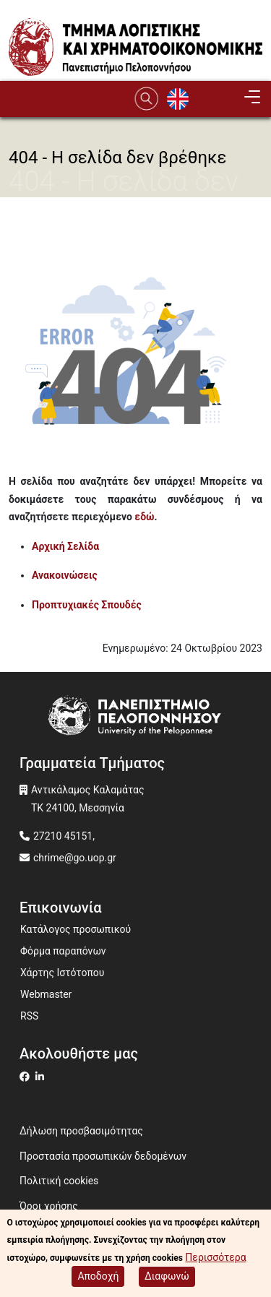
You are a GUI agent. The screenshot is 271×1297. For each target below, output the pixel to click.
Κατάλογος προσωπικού (75, 929)
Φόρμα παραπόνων (63, 951)
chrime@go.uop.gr (74, 857)
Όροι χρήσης (49, 1206)
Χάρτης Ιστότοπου (62, 972)
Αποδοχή (98, 1278)
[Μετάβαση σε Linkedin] (41, 1076)
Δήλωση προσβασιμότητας (81, 1131)
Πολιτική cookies (59, 1180)
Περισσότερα (215, 1259)
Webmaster (46, 994)
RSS (29, 1016)
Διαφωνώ (167, 1278)
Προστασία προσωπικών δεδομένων (103, 1156)
